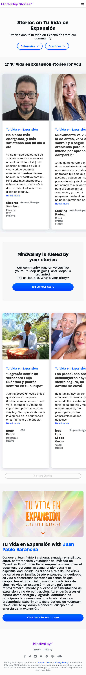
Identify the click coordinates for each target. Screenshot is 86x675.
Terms (38, 649)
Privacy (48, 649)
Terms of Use (43, 662)
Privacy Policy (62, 662)
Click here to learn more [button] (43, 617)
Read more (13, 195)
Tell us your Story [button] (43, 286)
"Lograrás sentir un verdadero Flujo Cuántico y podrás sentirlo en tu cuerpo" (24, 380)
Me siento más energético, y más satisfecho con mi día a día (25, 141)
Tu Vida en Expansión (22, 129)
